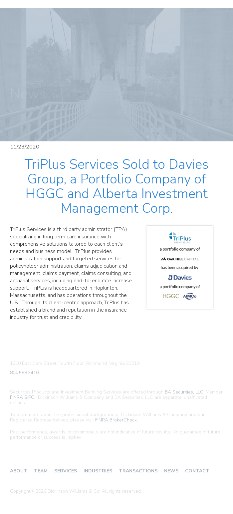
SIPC (29, 397)
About (18, 471)
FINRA (16, 397)
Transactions (138, 471)
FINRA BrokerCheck (116, 420)
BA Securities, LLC (184, 392)
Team (41, 471)
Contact (197, 471)
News (171, 471)
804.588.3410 (24, 373)
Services (65, 471)
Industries (98, 471)
